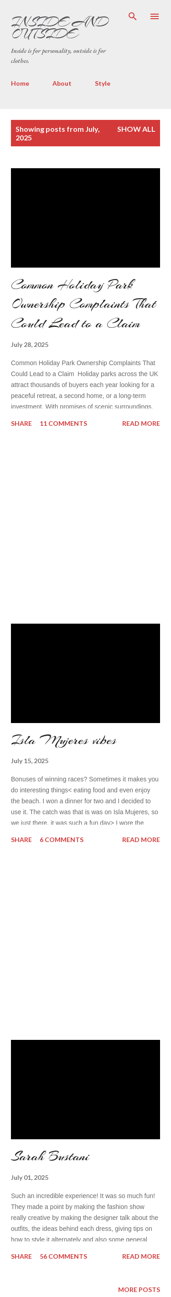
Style (102, 83)
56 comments (63, 1256)
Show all (136, 128)
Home (20, 83)
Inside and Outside (59, 28)
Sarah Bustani (50, 1156)
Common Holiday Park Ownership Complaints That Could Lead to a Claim (83, 303)
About (62, 83)
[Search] (132, 16)
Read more (141, 423)
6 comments (61, 839)
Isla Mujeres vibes (63, 740)
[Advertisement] (79, 527)
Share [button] (21, 423)
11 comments (63, 423)
